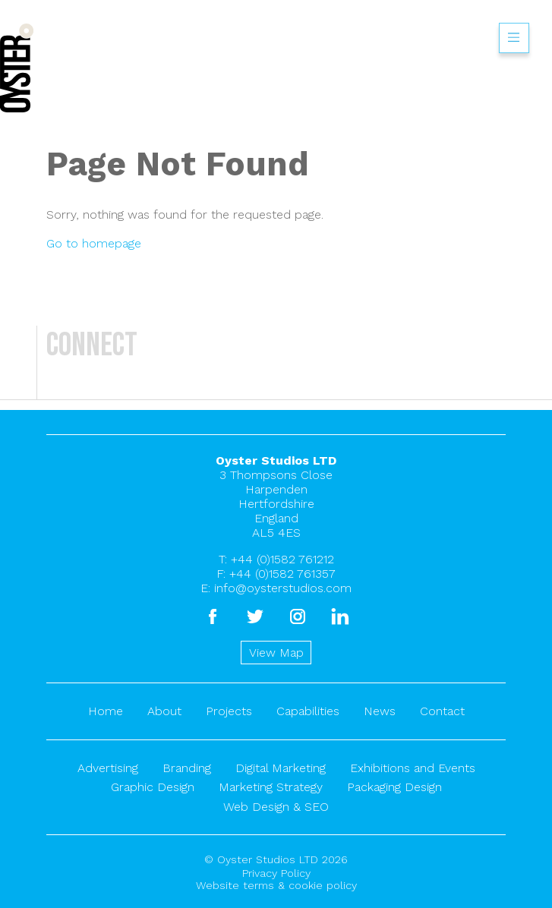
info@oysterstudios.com (283, 588)
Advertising (107, 768)
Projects (229, 711)
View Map (276, 652)
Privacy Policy (276, 873)
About (164, 711)
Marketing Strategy (271, 787)
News (380, 711)
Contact (442, 711)
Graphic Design (152, 787)
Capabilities (307, 711)
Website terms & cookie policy (276, 885)
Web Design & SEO (276, 806)
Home (105, 711)
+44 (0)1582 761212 (282, 559)
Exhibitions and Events (412, 768)
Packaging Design (394, 787)
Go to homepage (93, 243)
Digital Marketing (280, 768)
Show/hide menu (514, 38)
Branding (186, 768)
